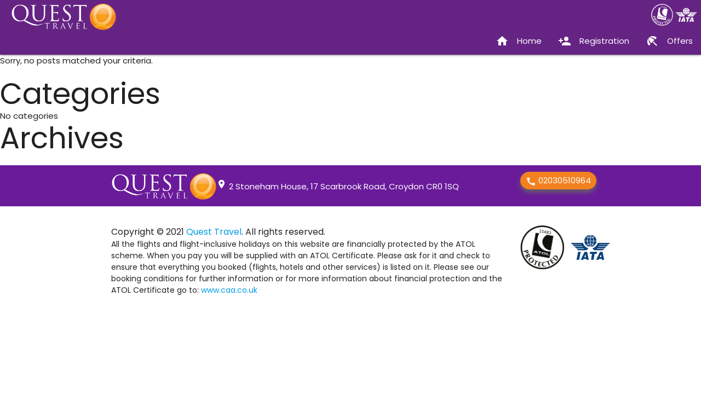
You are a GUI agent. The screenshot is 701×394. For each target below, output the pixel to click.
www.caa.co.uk (229, 290)
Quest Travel (214, 231)
